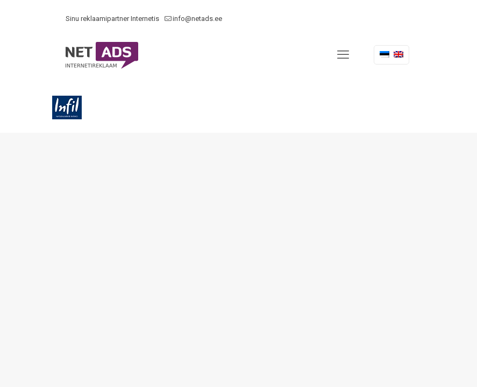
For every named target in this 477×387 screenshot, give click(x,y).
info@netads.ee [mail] (197, 19)
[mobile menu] (343, 55)
